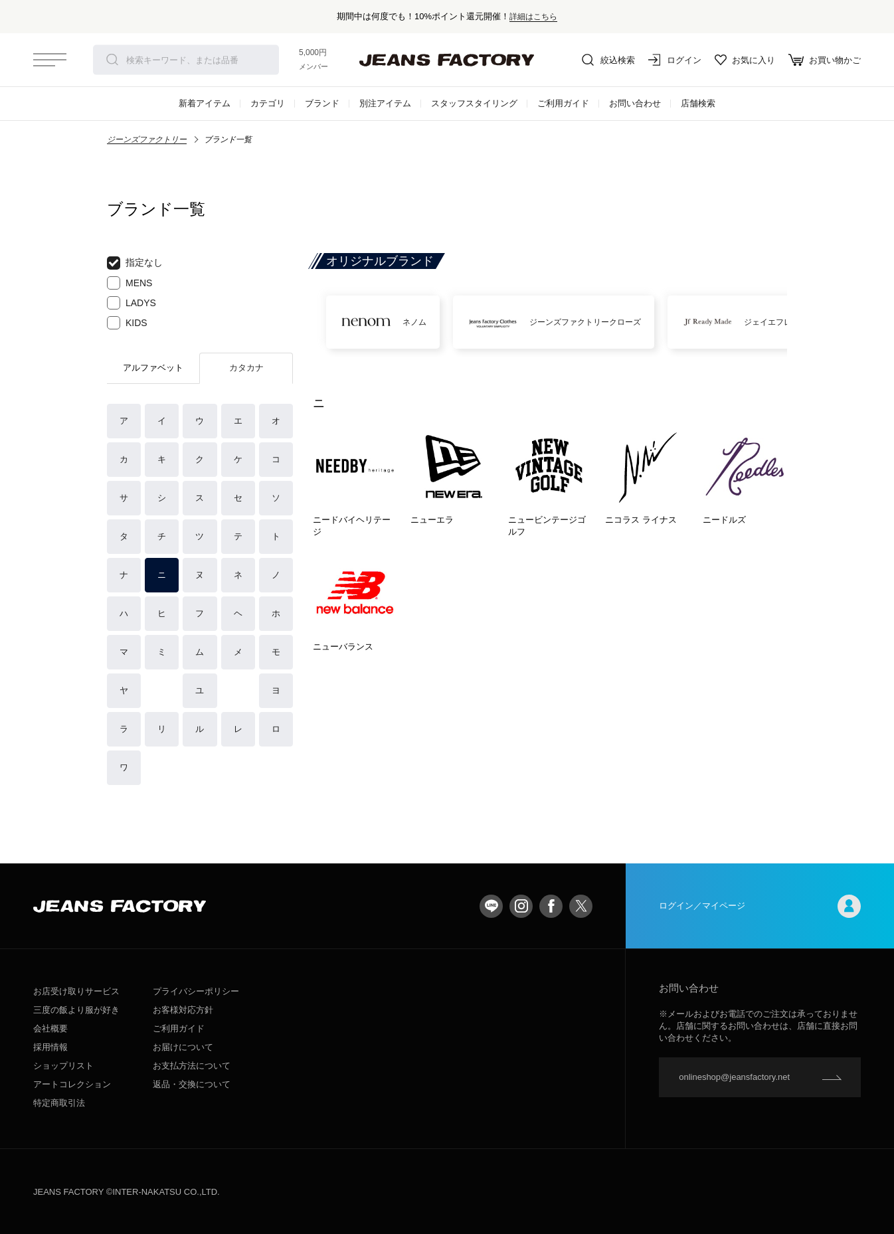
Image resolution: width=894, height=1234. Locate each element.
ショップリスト (63, 1066)
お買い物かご (824, 60)
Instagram (521, 906)
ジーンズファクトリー (147, 139)
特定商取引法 (59, 1103)
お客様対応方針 (183, 1010)
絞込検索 (608, 60)
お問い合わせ (635, 103)
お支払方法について (191, 1066)
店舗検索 (698, 103)
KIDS (127, 322)
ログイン (674, 60)
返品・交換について (191, 1084)
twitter (580, 906)
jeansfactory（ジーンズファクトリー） (447, 59)
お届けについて (183, 1047)
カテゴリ (267, 103)
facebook (551, 906)
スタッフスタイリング (474, 103)
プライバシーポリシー (196, 991)
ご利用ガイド (563, 103)
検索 (112, 60)
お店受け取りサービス (76, 991)
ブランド (322, 103)
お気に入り (745, 60)
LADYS (131, 302)
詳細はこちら (533, 16)
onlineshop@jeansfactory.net (734, 1077)
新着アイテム (204, 103)
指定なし (135, 263)
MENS (129, 283)
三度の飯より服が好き (76, 1010)
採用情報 (50, 1047)
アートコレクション (72, 1084)
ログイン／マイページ (760, 906)
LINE (491, 906)
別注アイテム (385, 103)
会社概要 (50, 1028)
